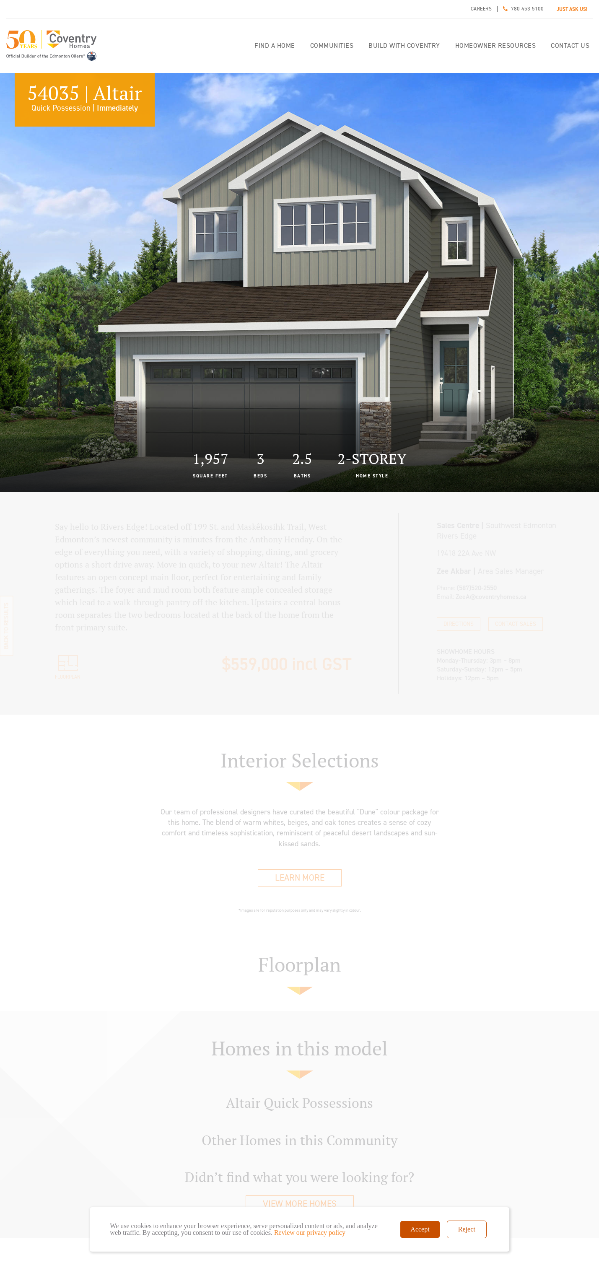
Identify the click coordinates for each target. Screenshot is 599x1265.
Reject (466, 1229)
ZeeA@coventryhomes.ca (491, 596)
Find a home (274, 45)
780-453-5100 (527, 8)
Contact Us (570, 45)
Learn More (299, 878)
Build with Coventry (404, 45)
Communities (332, 45)
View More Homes (300, 1204)
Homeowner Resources (495, 45)
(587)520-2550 (477, 587)
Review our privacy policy (309, 1232)
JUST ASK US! (572, 9)
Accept (419, 1229)
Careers (481, 9)
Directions (458, 624)
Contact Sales (515, 624)
